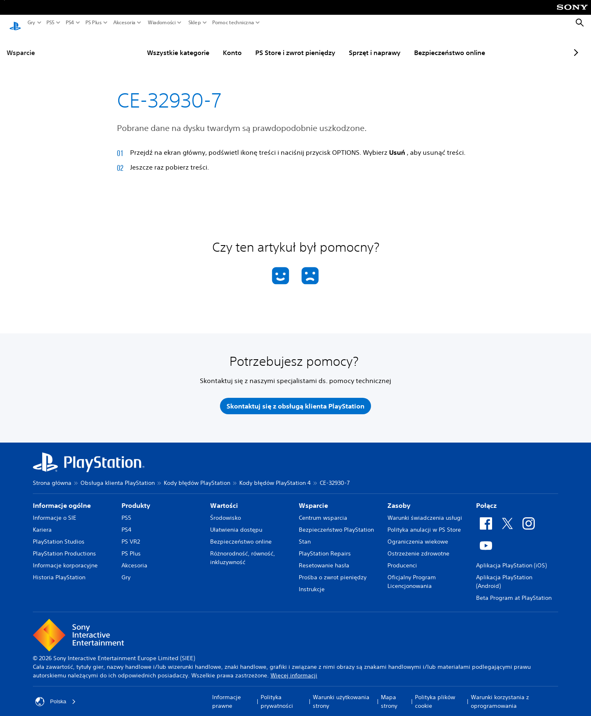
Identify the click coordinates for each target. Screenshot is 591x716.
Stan (305, 535)
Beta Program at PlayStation (514, 592)
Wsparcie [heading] (313, 500)
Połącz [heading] (486, 500)
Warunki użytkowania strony (341, 696)
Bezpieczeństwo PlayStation (336, 524)
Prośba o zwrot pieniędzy (333, 571)
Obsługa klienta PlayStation (117, 477)
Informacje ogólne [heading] (62, 500)
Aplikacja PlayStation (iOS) (511, 559)
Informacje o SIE (54, 512)
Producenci (402, 559)
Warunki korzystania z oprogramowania (500, 696)
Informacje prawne (226, 696)
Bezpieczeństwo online (428, 45)
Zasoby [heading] (398, 500)
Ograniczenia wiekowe (417, 535)
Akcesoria (124, 22)
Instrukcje (312, 583)
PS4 (70, 22)
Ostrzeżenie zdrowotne (418, 547)
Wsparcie (21, 45)
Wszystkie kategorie (157, 45)
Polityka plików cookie (435, 696)
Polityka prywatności (277, 696)
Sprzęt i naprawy (353, 45)
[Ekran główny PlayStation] (15, 23)
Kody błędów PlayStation (197, 477)
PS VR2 (130, 535)
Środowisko (225, 512)
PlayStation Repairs (325, 547)
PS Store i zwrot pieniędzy (274, 45)
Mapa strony (389, 696)
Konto (211, 45)
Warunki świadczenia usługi (424, 512)
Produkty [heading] (135, 500)
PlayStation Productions (64, 547)
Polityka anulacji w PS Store (424, 524)
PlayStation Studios (59, 535)
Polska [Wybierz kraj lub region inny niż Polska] (56, 696)
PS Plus (93, 22)
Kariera (42, 524)
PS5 (50, 22)
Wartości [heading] (224, 500)
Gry (31, 22)
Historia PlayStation (59, 571)
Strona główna (52, 477)
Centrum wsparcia (323, 512)
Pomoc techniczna (233, 22)
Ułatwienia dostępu (236, 524)
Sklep (194, 22)
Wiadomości (162, 22)
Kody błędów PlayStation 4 (275, 477)
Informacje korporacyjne (65, 559)
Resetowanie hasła (324, 559)
